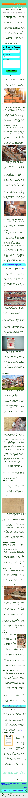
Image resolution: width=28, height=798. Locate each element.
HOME (11, 7)
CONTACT (20, 7)
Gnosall (22, 268)
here (21, 730)
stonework (4, 754)
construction (17, 166)
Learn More (18, 797)
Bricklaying (4, 268)
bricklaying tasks (11, 760)
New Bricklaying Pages (13, 783)
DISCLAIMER (24, 7)
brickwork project (11, 111)
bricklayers (13, 161)
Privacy (25, 787)
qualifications (5, 180)
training (19, 173)
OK (24, 797)
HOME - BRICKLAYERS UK (14, 777)
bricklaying (14, 216)
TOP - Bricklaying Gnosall (8, 767)
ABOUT (17, 7)
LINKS (14, 7)
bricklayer (12, 106)
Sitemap (3, 783)
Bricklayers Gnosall (20, 767)
